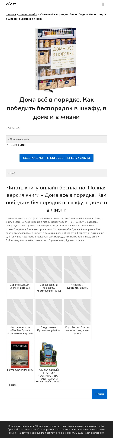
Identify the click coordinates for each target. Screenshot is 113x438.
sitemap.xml (97, 432)
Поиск (13, 385)
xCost (11, 4)
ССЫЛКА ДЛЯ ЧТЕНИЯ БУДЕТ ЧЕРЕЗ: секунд (56, 158)
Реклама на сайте (94, 426)
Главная (11, 14)
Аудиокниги (75, 426)
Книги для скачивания (21, 426)
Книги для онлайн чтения (51, 426)
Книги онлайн (27, 14)
